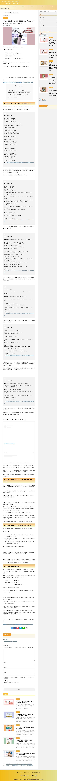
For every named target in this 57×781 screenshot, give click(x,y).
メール (5, 667)
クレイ (9, 641)
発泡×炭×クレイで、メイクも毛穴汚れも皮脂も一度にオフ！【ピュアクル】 (18, 82)
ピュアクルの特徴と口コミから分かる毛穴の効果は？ (19, 92)
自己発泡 (15, 641)
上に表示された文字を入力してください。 (11, 682)
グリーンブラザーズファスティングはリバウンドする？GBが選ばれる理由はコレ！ (53, 80)
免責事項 (33, 772)
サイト (5, 672)
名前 (5, 662)
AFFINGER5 (41, 779)
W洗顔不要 (6, 641)
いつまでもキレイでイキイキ (9, 3)
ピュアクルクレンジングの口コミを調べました (18, 90)
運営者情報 (38, 772)
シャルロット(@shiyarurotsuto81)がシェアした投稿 (18, 461)
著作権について (19, 772)
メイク (52, 6)
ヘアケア (33, 6)
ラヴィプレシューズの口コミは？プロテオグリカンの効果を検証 (19, 764)
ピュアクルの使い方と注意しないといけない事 (18, 94)
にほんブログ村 (42, 100)
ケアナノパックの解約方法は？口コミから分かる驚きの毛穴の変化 (19, 765)
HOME (5, 6)
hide (21, 85)
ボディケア (42, 6)
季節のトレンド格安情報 (5, 8)
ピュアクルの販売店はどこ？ (14, 97)
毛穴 (11, 641)
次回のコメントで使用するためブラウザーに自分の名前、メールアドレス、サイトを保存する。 (19, 678)
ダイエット (23, 6)
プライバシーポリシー (27, 772)
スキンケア (14, 6)
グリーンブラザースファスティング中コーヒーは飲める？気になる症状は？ (53, 67)
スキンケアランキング (43, 35)
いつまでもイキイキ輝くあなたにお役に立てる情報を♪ (28, 777)
